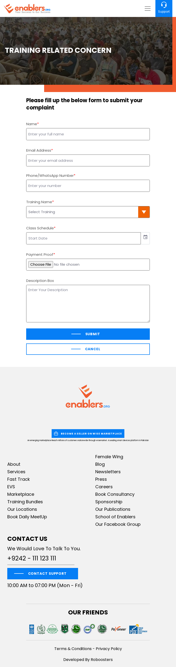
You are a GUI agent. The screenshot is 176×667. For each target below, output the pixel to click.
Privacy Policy (109, 648)
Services (16, 472)
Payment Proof (39, 254)
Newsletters (108, 472)
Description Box (40, 280)
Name (31, 123)
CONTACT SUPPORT (47, 573)
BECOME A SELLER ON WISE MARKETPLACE (88, 433)
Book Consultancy (115, 494)
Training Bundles (25, 502)
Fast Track (18, 479)
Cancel (92, 349)
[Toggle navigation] (147, 8)
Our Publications (112, 509)
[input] (83, 238)
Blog (100, 464)
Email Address (38, 150)
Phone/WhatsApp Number (50, 175)
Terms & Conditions (73, 648)
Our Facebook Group (118, 524)
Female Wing (109, 457)
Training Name (39, 201)
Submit (92, 334)
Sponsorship (108, 502)
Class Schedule (40, 228)
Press (101, 479)
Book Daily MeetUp (27, 517)
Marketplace (20, 494)
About (13, 464)
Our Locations (22, 509)
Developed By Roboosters (88, 659)
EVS (11, 487)
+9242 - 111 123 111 (31, 558)
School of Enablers (115, 517)
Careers (104, 487)
